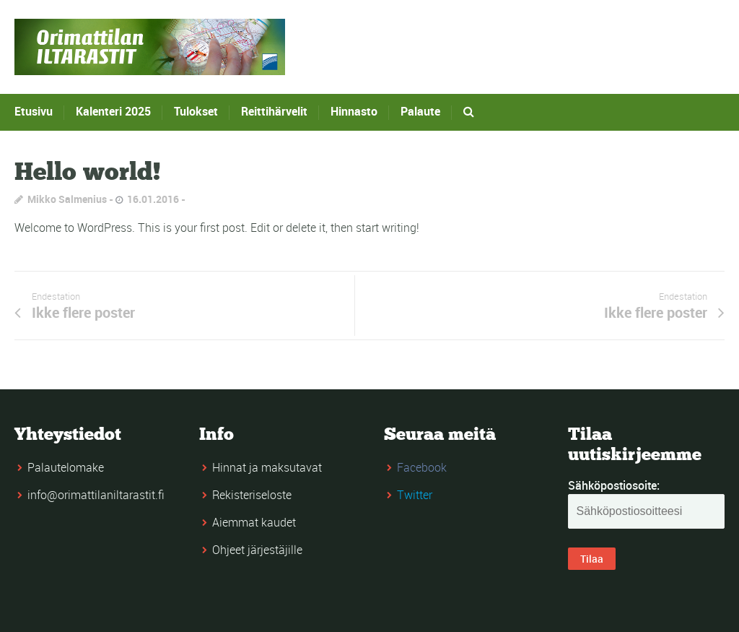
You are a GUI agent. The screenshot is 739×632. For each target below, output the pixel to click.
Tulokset (196, 111)
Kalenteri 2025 (113, 111)
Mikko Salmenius (67, 199)
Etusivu (33, 111)
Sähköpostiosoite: (614, 485)
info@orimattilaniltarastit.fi (96, 495)
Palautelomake (65, 467)
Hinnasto (354, 111)
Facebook (422, 467)
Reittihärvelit (274, 111)
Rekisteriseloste (252, 495)
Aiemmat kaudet (254, 522)
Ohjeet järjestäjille (257, 550)
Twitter (414, 495)
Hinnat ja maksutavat (267, 467)
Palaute (420, 111)
